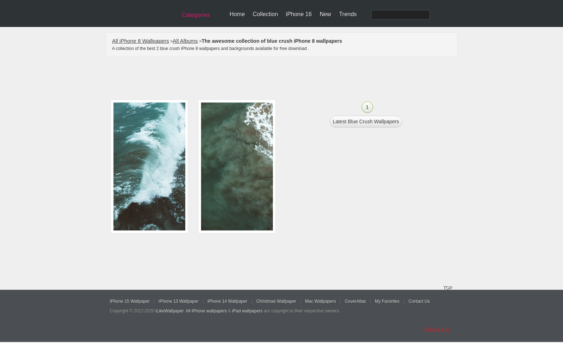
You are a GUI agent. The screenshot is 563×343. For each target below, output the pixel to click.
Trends (348, 14)
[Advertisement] (286, 78)
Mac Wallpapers (320, 301)
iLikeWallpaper (170, 311)
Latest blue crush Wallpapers (366, 121)
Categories (196, 15)
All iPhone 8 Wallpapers (140, 41)
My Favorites (387, 301)
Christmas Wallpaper (276, 301)
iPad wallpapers (247, 311)
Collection (265, 14)
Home (237, 14)
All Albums (185, 41)
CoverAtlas (355, 301)
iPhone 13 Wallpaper (179, 301)
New (325, 14)
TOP (447, 287)
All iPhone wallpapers (206, 311)
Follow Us (436, 329)
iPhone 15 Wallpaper (130, 301)
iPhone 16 (299, 14)
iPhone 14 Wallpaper (227, 301)
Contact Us (419, 301)
